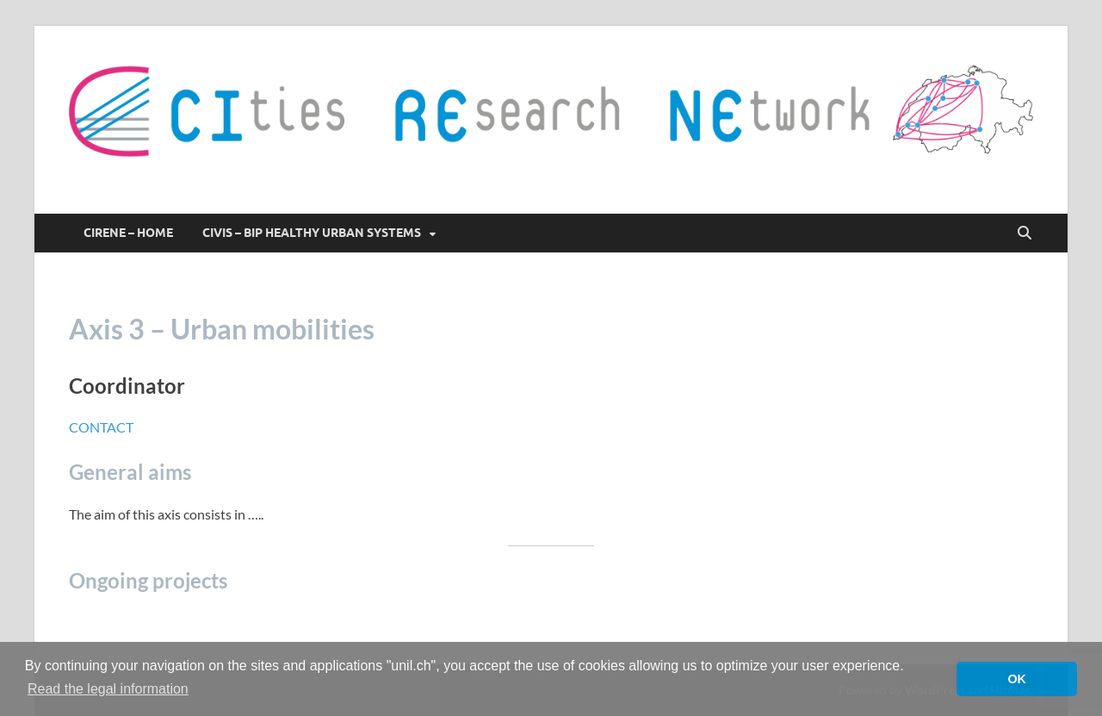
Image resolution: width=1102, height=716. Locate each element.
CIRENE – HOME (128, 233)
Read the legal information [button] (108, 689)
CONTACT (101, 427)
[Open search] (1024, 233)
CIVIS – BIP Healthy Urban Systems (311, 233)
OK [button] (1016, 679)
